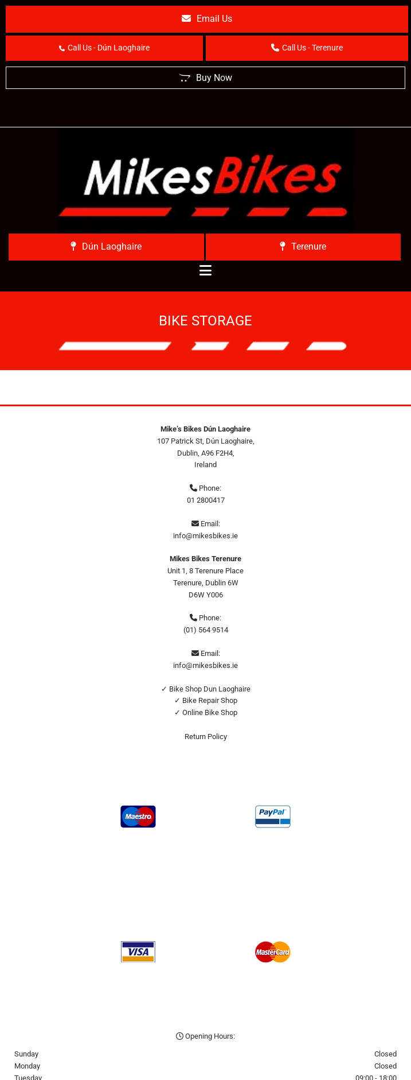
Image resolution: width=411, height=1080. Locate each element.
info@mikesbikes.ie (205, 535)
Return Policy (206, 736)
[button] (207, 19)
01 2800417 (206, 500)
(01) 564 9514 (205, 630)
